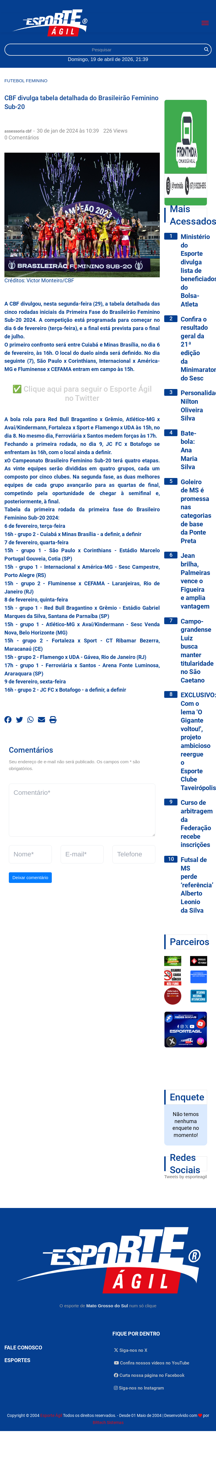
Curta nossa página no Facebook (149, 1375)
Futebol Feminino (25, 80)
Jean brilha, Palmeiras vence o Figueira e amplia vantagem (194, 581)
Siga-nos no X (130, 1350)
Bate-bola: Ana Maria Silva (189, 450)
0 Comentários (21, 137)
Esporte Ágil (51, 1415)
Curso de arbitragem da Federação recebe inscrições (194, 823)
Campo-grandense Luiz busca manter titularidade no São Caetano (194, 651)
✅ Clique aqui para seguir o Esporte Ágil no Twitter (82, 394)
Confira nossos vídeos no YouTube (151, 1363)
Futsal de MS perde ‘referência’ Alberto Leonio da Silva (194, 885)
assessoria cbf (18, 131)
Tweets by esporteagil (185, 1176)
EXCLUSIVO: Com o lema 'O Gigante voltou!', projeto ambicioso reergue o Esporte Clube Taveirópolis (194, 741)
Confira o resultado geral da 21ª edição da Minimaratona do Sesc (194, 349)
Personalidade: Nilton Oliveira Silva (194, 405)
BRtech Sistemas (108, 1422)
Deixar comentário (30, 877)
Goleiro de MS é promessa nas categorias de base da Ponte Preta (194, 511)
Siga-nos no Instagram (139, 1388)
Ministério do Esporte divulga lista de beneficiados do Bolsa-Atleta (194, 270)
